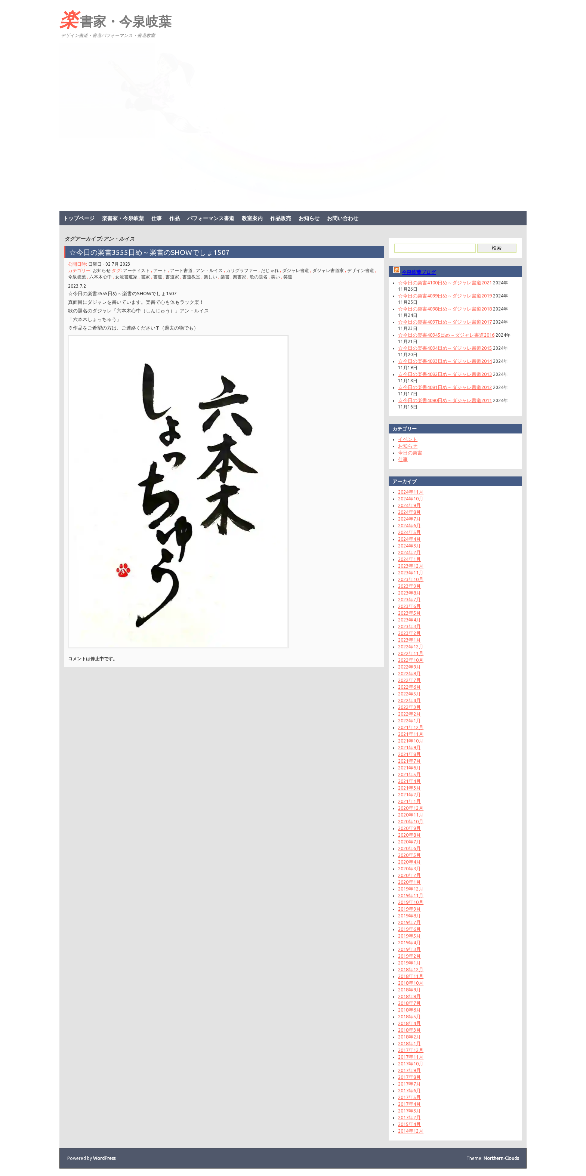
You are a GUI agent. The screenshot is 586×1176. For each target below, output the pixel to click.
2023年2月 (409, 633)
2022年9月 (409, 666)
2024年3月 (409, 545)
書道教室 (191, 276)
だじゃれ (270, 270)
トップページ (79, 218)
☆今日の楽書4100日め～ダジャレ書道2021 (445, 282)
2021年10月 (410, 740)
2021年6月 (409, 767)
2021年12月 (410, 727)
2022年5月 (409, 693)
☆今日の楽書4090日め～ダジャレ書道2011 (445, 400)
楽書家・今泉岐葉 (115, 19)
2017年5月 (409, 1097)
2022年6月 (409, 686)
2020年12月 (410, 808)
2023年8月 (409, 592)
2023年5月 (409, 612)
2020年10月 (410, 821)
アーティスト (136, 270)
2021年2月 (409, 794)
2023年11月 (410, 572)
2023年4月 (409, 619)
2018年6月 (409, 1009)
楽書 (224, 276)
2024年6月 (409, 525)
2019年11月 (410, 895)
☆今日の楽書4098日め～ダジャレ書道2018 (445, 308)
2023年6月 (409, 606)
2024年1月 (409, 559)
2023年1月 (409, 639)
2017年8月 (409, 1077)
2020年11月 (410, 814)
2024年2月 (409, 552)
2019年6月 (409, 929)
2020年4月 (409, 861)
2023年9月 (409, 586)
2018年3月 (409, 1030)
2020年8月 (409, 834)
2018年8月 (409, 996)
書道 (157, 276)
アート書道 (181, 270)
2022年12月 (410, 646)
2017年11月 (410, 1056)
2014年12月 (410, 1130)
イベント (407, 439)
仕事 (156, 218)
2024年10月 (410, 498)
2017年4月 (409, 1103)
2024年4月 (409, 538)
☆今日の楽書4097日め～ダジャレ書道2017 (445, 321)
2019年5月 (409, 935)
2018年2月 (409, 1036)
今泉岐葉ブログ (419, 272)
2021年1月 (409, 801)
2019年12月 (410, 888)
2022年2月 (409, 713)
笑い (275, 276)
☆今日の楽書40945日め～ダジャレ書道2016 (446, 334)
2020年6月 (409, 848)
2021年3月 (409, 787)
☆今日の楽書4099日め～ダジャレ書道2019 (445, 295)
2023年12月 (410, 565)
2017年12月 (410, 1050)
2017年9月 (409, 1070)
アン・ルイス (209, 270)
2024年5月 (409, 532)
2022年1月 (409, 720)
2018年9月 (409, 989)
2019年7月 (409, 922)
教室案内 (252, 218)
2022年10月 (410, 660)
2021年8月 (409, 754)
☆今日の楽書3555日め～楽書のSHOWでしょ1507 (149, 252)
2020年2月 (409, 875)
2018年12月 (410, 969)
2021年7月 (409, 760)
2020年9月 (409, 828)
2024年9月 (409, 505)
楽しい (210, 276)
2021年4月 (409, 781)
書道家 (172, 276)
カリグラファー (241, 270)
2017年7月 (409, 1083)
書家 (145, 276)
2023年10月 (410, 579)
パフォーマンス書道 (210, 218)
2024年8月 (409, 512)
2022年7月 (409, 680)
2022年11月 (410, 653)
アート (160, 270)
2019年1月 (409, 962)
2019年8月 (409, 915)
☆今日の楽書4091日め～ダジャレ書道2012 (445, 387)
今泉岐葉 (77, 276)
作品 (174, 218)
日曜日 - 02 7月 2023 (109, 264)
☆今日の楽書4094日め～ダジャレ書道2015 (445, 348)
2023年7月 (409, 599)
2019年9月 (409, 908)
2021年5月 (409, 774)
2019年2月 (409, 956)
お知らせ (309, 218)
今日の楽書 (410, 452)
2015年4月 (409, 1124)
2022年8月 (409, 673)
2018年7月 (409, 1003)
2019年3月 (409, 949)
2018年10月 (410, 982)
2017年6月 (409, 1090)
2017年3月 (409, 1110)
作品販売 (280, 218)
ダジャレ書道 (295, 270)
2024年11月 (410, 491)
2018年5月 (409, 1016)
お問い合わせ (342, 218)
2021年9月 (409, 747)
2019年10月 (410, 902)
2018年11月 (410, 976)
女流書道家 (126, 276)
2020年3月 (409, 868)
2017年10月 (410, 1063)
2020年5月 (409, 855)
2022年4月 (409, 700)
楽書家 (239, 276)
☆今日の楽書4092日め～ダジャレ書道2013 (445, 374)
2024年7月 (409, 518)
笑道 (287, 276)
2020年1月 (409, 882)
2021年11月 (410, 734)
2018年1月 (409, 1043)
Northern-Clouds (501, 1158)
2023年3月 (409, 626)
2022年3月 (409, 707)
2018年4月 (409, 1023)
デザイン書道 (360, 270)
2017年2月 (409, 1117)
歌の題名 (259, 276)
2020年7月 (409, 841)
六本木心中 (100, 276)
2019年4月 (409, 942)
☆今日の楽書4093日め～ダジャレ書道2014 (445, 361)
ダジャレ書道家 (328, 270)
